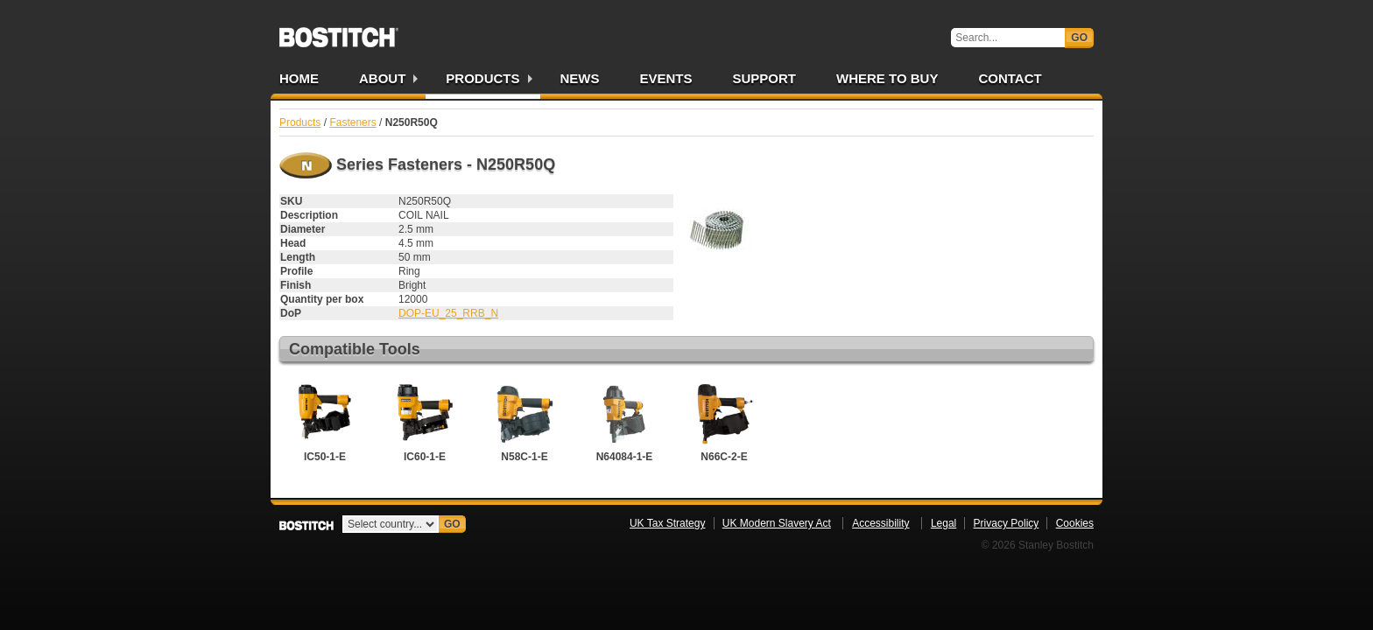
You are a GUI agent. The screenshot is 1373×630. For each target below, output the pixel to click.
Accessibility (880, 523)
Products (482, 78)
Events (666, 78)
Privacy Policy (1006, 523)
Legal (943, 523)
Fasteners (352, 122)
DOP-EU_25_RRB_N (448, 313)
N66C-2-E (724, 421)
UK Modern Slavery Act (776, 523)
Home (299, 78)
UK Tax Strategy (667, 523)
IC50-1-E (325, 421)
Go (1079, 38)
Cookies (1075, 523)
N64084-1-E (624, 421)
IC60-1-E (425, 421)
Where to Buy (887, 78)
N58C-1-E (524, 421)
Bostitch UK (338, 31)
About (382, 78)
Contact (1009, 78)
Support (765, 78)
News (580, 78)
